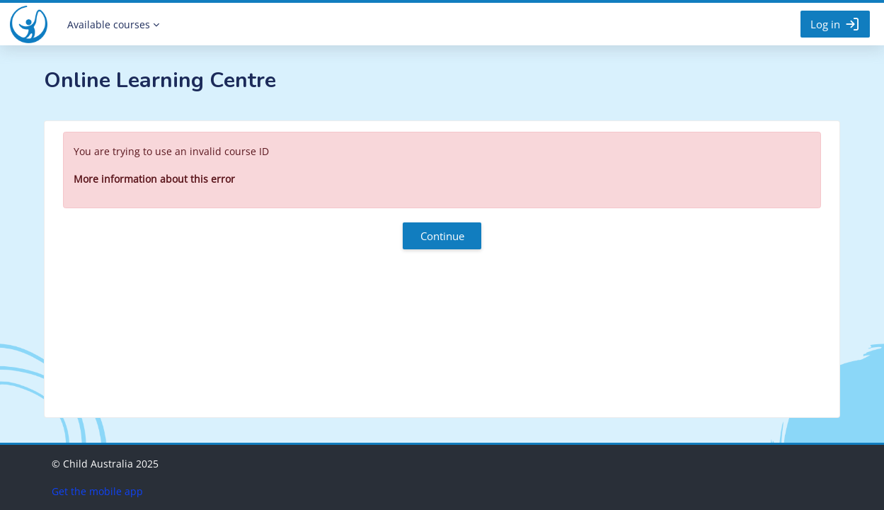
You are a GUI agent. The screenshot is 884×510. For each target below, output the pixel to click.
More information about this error (154, 179)
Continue (442, 236)
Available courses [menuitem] (108, 24)
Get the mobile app (97, 491)
